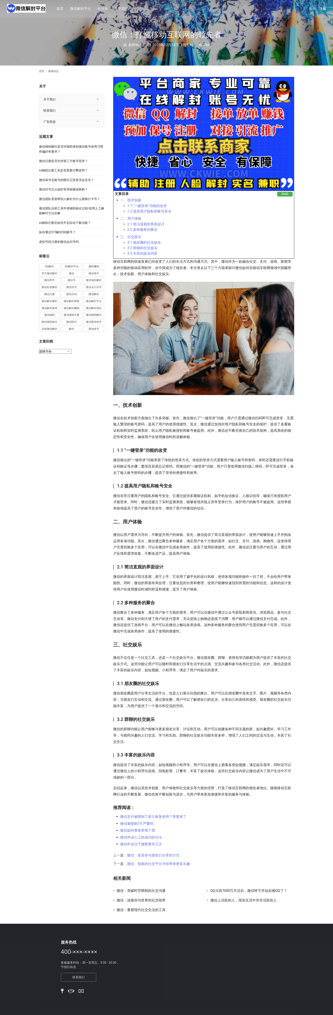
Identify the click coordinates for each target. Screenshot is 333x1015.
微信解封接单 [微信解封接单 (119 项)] (49, 308)
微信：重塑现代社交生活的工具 (141, 910)
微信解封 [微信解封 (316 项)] (94, 294)
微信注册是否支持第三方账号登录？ (63, 161)
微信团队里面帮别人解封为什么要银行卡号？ (69, 199)
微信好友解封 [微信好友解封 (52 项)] (49, 287)
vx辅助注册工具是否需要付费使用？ (63, 170)
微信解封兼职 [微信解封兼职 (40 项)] (49, 301)
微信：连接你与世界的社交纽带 (141, 900)
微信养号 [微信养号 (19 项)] (49, 280)
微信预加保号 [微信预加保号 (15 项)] (94, 321)
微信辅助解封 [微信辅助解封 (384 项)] (94, 314)
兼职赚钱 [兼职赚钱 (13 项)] (94, 266)
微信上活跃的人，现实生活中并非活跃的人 (243, 900)
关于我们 (122, 9)
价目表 (103, 9)
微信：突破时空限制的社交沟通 (141, 891)
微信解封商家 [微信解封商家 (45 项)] (71, 301)
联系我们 (49, 110)
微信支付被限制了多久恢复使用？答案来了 (153, 817)
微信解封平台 (81, 9)
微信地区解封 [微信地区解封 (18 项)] (94, 280)
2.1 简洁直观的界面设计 (145, 224)
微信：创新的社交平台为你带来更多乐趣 (158, 864)
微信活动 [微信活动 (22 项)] (71, 294)
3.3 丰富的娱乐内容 (142, 253)
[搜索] (299, 8)
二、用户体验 (130, 218)
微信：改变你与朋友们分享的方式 (153, 855)
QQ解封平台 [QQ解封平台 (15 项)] (72, 266)
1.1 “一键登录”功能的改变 (147, 206)
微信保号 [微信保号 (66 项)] (94, 273)
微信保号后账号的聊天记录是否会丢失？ (66, 180)
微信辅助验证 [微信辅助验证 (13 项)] (49, 321)
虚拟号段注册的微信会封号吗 (59, 241)
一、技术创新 (130, 200)
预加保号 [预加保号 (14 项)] (94, 328)
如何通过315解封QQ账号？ (57, 232)
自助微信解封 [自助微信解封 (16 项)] (49, 328)
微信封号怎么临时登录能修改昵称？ (63, 189)
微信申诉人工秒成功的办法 (141, 837)
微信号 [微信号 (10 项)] (71, 280)
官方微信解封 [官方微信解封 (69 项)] (49, 273)
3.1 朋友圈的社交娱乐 (144, 242)
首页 (60, 9)
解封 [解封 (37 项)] (71, 328)
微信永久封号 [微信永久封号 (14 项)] (94, 287)
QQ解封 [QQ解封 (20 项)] (49, 266)
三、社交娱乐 (130, 237)
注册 (322, 9)
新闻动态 (135, 45)
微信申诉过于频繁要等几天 (141, 844)
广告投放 (49, 121)
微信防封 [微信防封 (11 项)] (71, 321)
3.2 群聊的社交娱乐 (142, 248)
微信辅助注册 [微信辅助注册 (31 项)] (71, 314)
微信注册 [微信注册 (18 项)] (49, 294)
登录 (312, 9)
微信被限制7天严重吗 (137, 824)
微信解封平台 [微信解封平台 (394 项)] (94, 301)
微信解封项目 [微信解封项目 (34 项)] (94, 308)
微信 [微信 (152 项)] (71, 273)
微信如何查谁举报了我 (137, 830)
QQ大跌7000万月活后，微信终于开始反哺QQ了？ (248, 891)
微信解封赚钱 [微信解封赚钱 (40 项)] (71, 308)
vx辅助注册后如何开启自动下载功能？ (65, 222)
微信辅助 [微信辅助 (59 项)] (49, 314)
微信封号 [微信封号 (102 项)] (71, 287)
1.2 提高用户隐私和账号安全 (149, 211)
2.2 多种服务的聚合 (142, 230)
